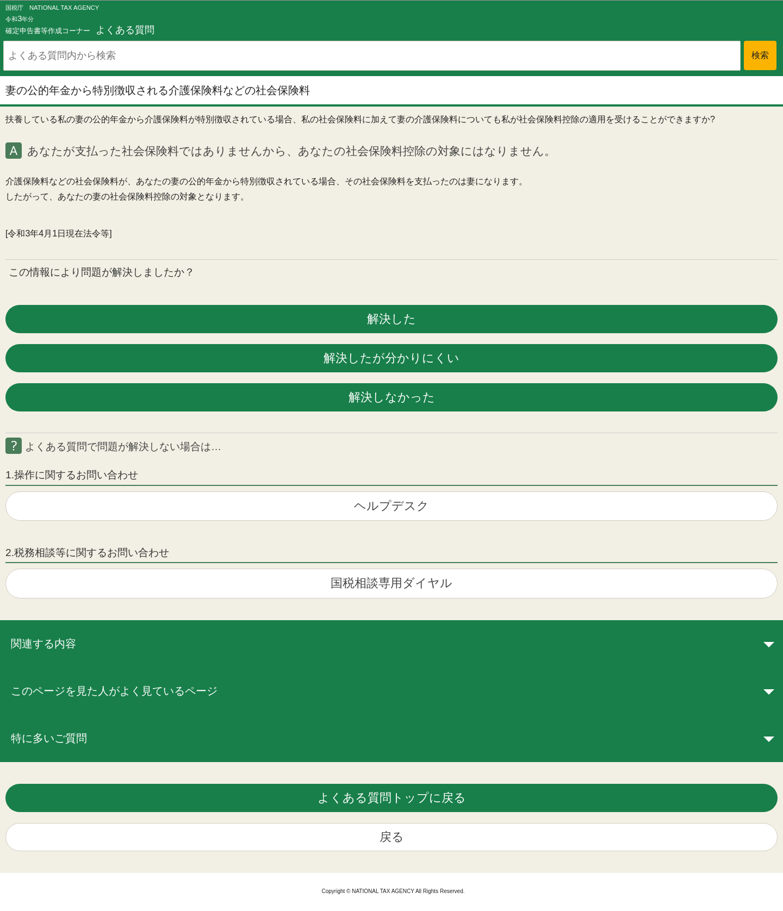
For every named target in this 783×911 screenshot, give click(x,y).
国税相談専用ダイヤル (391, 583)
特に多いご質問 (49, 738)
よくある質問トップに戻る (392, 797)
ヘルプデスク (391, 506)
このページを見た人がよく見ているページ (114, 691)
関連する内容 (43, 644)
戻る (392, 837)
